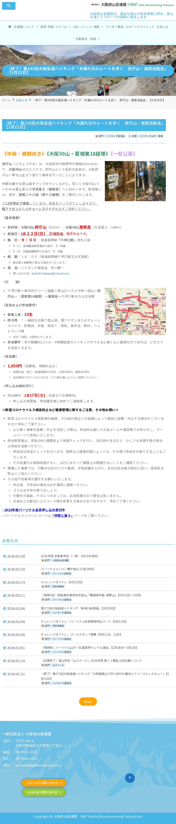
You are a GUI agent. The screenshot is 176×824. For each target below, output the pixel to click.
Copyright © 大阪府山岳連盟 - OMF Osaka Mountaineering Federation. (88, 816)
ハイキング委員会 (115, 136)
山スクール (58, 665)
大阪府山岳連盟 (61, 560)
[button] (88, 701)
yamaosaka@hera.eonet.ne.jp (39, 765)
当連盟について (26, 27)
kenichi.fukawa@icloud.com (50, 273)
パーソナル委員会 (62, 573)
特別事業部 (58, 586)
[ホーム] (10, 27)
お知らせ (162, 26)
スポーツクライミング (140, 26)
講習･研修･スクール (55, 27)
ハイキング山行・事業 (151, 136)
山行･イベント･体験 (88, 27)
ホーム (6, 100)
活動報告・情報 (88, 39)
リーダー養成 (114, 26)
